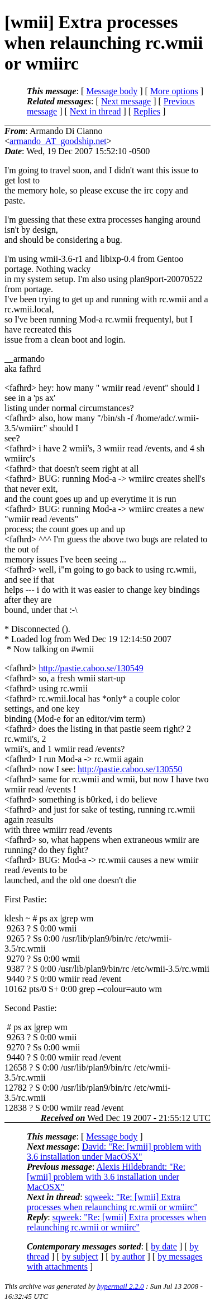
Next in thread (95, 111)
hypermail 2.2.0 (120, 1286)
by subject (80, 1256)
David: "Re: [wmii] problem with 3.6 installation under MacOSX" (114, 1151)
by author (128, 1256)
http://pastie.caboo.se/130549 (91, 668)
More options (174, 91)
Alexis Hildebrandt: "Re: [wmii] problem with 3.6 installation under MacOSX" (106, 1177)
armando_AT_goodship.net (58, 141)
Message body (111, 91)
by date (164, 1246)
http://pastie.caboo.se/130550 (130, 769)
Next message (126, 101)
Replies (146, 111)
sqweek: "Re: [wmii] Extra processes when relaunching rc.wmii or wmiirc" (112, 1202)
